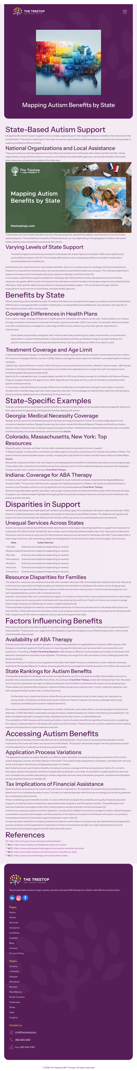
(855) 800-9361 (22, 1039)
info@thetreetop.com (25, 1032)
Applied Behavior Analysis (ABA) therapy (38, 365)
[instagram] (19, 898)
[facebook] (25, 898)
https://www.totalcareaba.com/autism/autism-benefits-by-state (45, 852)
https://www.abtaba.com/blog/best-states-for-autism (40, 844)
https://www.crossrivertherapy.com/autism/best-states (41, 855)
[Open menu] (125, 12)
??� (7, 844)
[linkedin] (12, 898)
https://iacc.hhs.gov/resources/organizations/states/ (35, 841)
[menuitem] (68, 911)
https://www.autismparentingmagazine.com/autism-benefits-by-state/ (49, 848)
